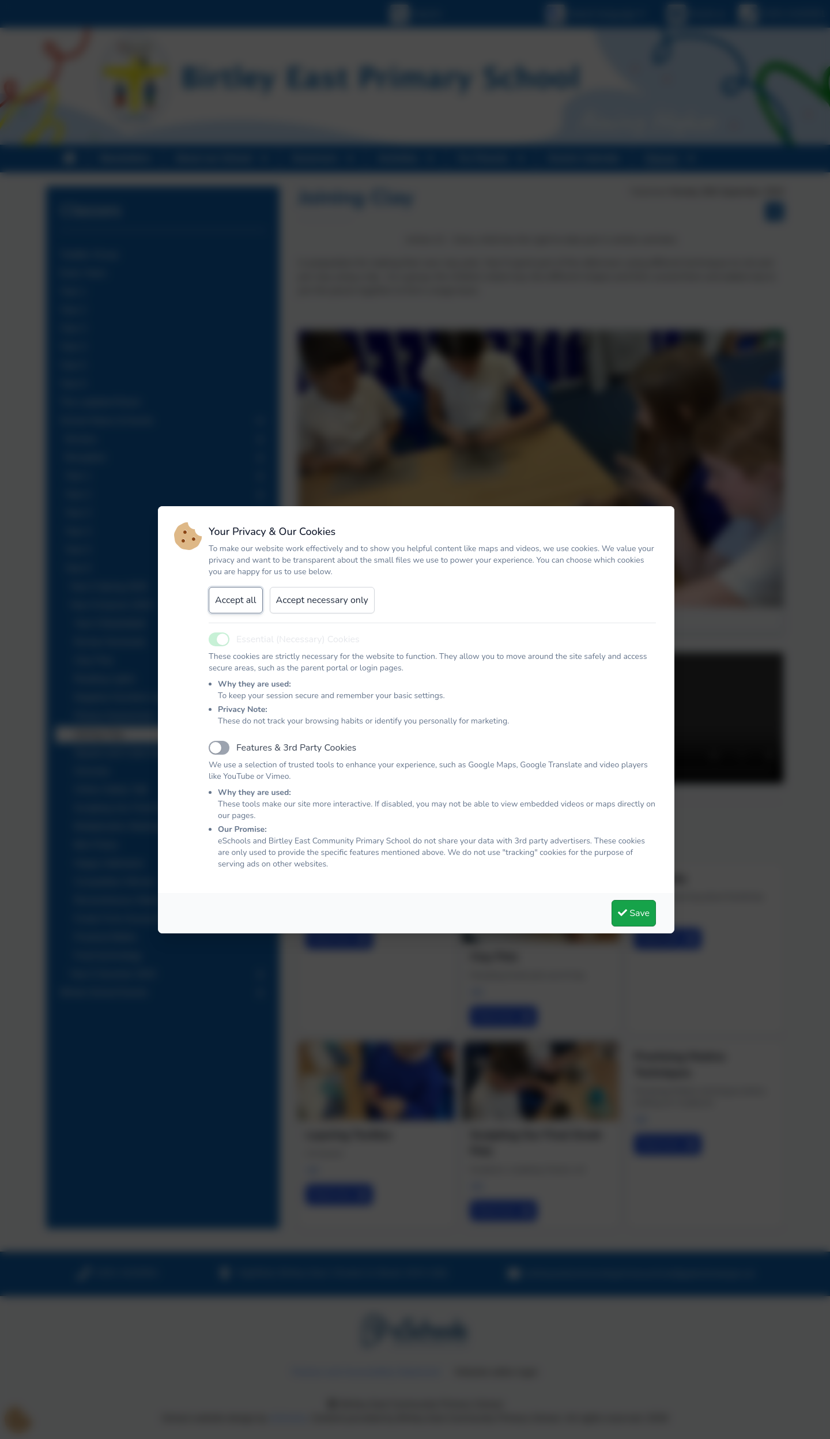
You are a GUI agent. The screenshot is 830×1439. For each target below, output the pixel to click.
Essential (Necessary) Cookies (298, 639)
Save (634, 913)
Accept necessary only (322, 600)
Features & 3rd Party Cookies (296, 747)
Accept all (235, 600)
